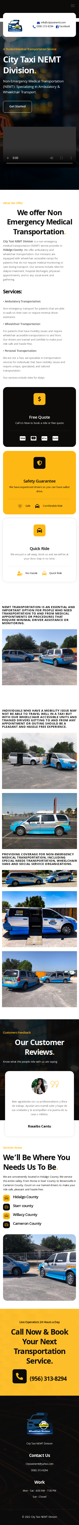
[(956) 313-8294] (20, 1376)
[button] (72, 5)
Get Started (17, 106)
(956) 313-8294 (48, 1379)
